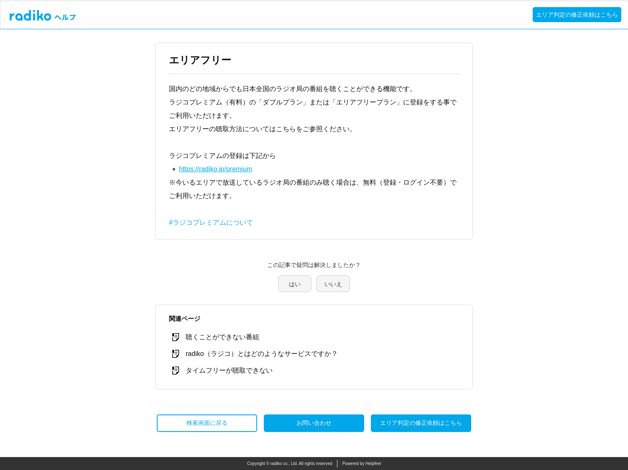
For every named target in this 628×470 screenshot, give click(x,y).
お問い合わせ (314, 422)
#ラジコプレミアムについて (211, 222)
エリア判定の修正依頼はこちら (577, 14)
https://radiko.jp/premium (215, 169)
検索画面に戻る (206, 422)
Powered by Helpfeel (361, 463)
